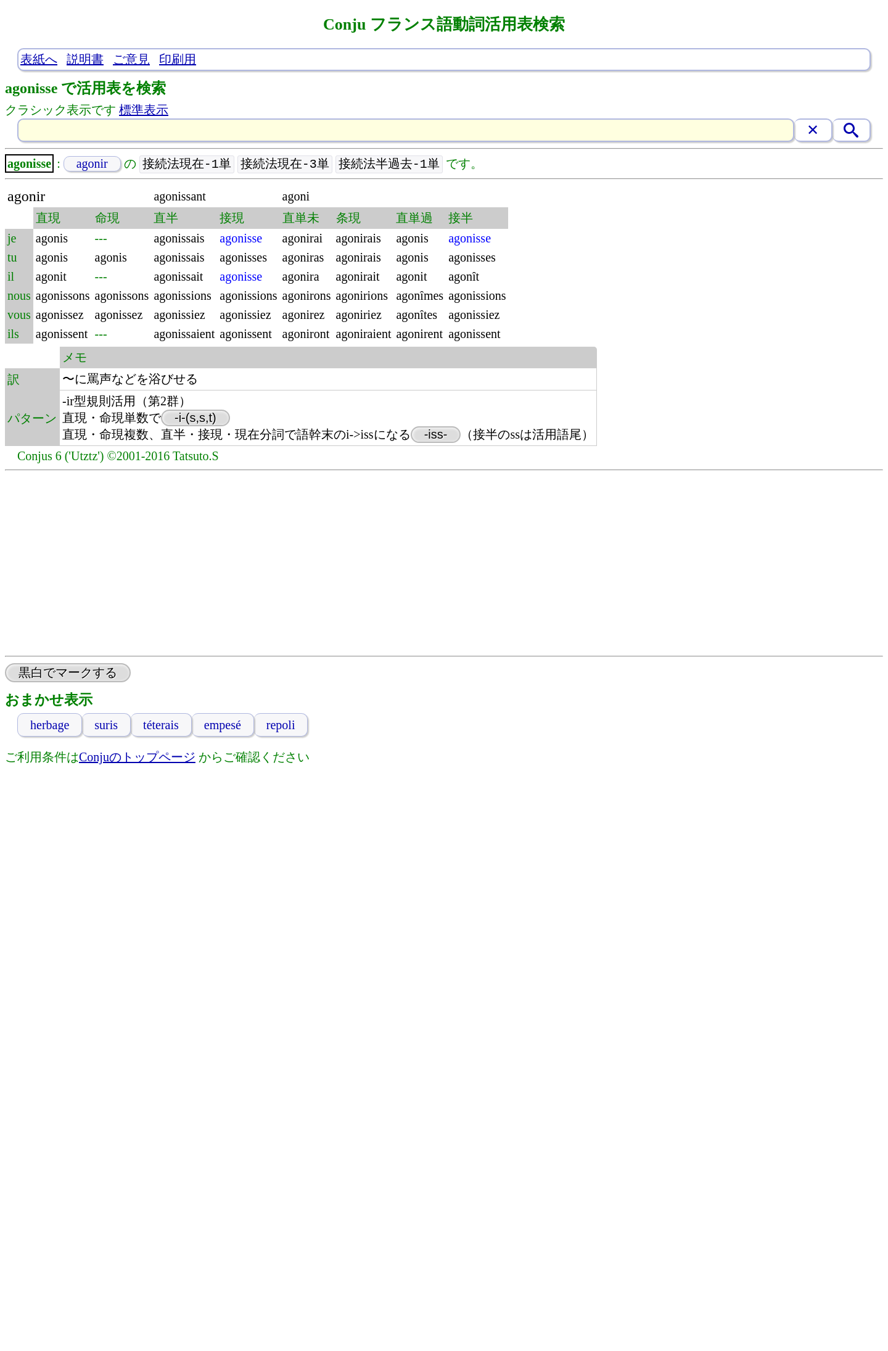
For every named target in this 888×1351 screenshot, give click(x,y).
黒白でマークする (67, 673)
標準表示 (143, 110)
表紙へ (38, 59)
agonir (92, 164)
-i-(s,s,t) (195, 418)
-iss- (436, 435)
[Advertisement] (444, 563)
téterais (161, 725)
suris (106, 725)
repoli (280, 725)
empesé (222, 725)
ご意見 (131, 59)
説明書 (85, 59)
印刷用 (177, 59)
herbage (49, 725)
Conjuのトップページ (137, 757)
